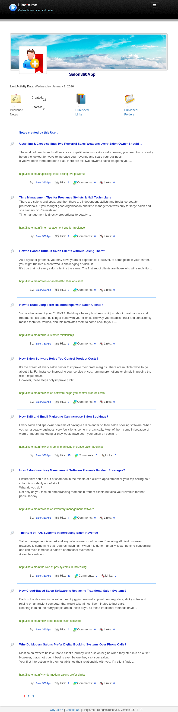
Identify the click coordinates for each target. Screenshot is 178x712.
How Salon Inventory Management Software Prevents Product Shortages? (72, 470)
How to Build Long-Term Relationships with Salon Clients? (61, 305)
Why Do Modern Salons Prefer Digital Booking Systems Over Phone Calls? (72, 644)
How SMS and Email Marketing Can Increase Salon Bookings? (63, 416)
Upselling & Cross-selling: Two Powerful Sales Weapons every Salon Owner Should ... (80, 143)
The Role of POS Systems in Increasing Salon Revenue (58, 532)
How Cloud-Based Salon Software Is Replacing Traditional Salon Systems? (72, 590)
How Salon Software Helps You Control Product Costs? (58, 358)
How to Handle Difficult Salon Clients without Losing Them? (62, 251)
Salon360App (82, 74)
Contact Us (72, 710)
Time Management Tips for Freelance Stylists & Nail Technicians (65, 197)
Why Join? (56, 710)
